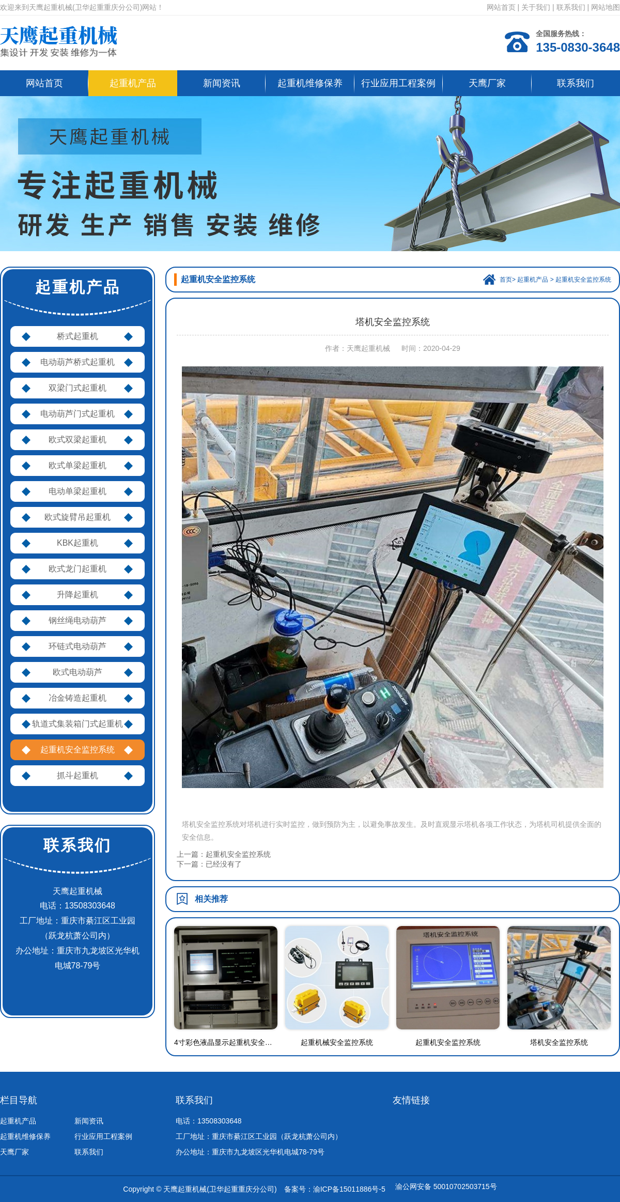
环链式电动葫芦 (77, 646)
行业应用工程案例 (398, 83)
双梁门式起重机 (77, 387)
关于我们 (535, 7)
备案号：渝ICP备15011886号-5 (334, 1189)
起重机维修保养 (310, 83)
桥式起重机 (77, 336)
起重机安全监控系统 (77, 749)
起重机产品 (133, 83)
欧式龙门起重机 (77, 568)
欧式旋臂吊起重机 (77, 517)
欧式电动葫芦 (77, 672)
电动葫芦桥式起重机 (77, 362)
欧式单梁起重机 (77, 465)
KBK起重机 (77, 542)
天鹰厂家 (487, 83)
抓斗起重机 (77, 775)
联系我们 (570, 7)
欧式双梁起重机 (77, 439)
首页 (506, 279)
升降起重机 (77, 594)
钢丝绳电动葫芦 (77, 620)
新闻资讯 (221, 83)
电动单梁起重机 (77, 491)
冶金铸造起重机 (77, 698)
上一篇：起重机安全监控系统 (224, 854)
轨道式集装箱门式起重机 (77, 723)
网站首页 (501, 7)
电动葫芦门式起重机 (77, 413)
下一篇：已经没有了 (209, 864)
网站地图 (605, 7)
